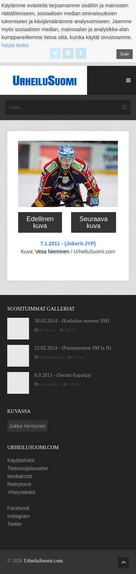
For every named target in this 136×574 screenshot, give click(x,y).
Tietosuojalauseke (27, 468)
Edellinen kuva (40, 222)
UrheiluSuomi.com (43, 561)
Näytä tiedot (15, 45)
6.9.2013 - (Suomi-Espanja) (62, 375)
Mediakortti (19, 476)
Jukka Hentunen (27, 426)
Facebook (18, 508)
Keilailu (47, 330)
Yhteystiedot (21, 492)
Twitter (14, 524)
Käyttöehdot (20, 460)
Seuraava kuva (93, 222)
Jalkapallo (49, 384)
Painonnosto (51, 357)
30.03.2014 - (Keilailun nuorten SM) (71, 321)
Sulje (124, 54)
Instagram (18, 516)
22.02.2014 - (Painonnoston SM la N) (72, 348)
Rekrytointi (19, 484)
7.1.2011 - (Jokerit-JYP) (68, 243)
